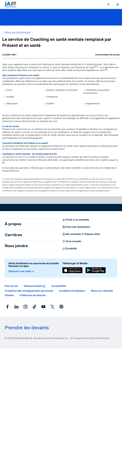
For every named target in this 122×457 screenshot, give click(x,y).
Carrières (13, 235)
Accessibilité (58, 286)
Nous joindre (16, 246)
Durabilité (69, 248)
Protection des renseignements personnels (29, 290)
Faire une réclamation (76, 226)
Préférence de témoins (33, 295)
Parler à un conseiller (75, 219)
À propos (13, 224)
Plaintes (9, 295)
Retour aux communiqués (17, 32)
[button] (108, 4)
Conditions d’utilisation (72, 290)
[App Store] (72, 270)
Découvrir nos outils (21, 271)
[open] (117, 4)
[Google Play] (95, 270)
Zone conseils (71, 241)
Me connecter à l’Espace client (81, 234)
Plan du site (11, 286)
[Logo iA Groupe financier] (10, 6)
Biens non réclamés (102, 290)
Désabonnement (33, 286)
